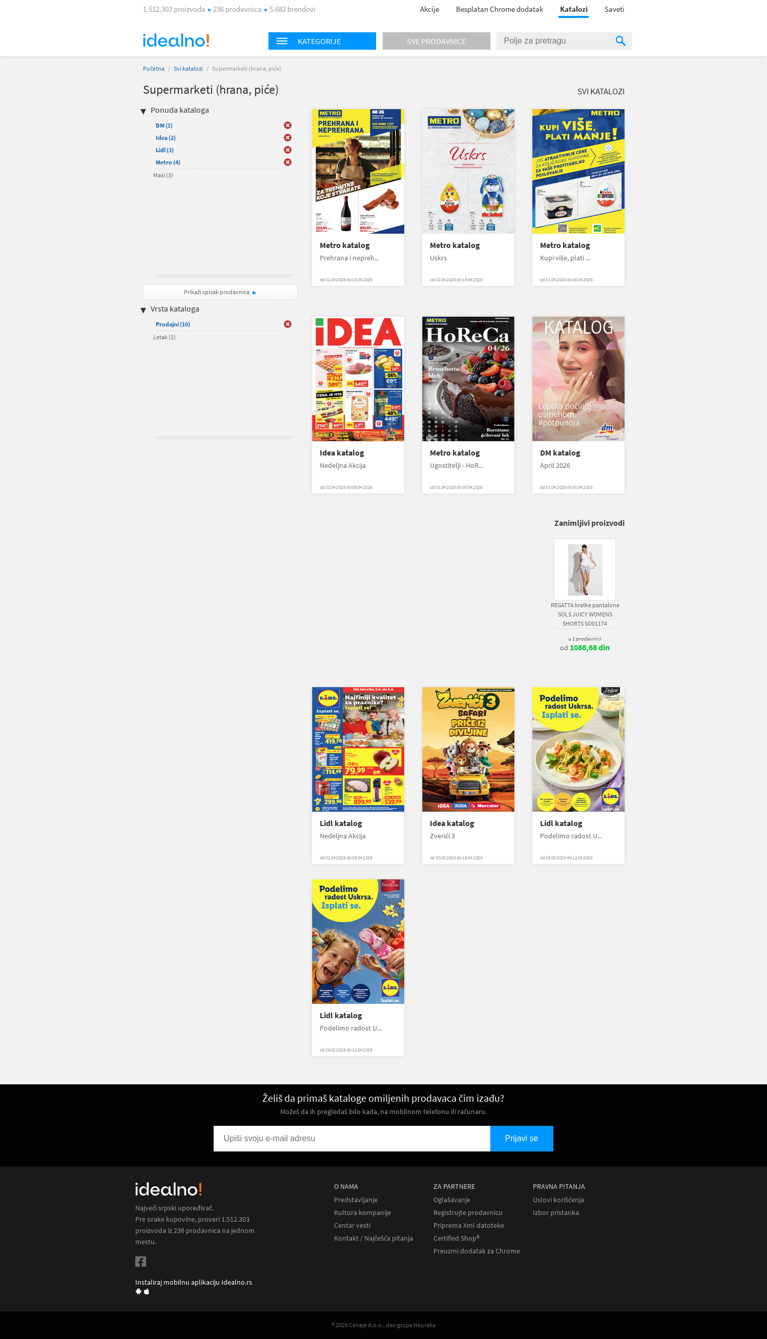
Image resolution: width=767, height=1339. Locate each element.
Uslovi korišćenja (558, 1200)
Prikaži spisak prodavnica (217, 292)
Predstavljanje (356, 1200)
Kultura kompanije (362, 1212)
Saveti (615, 9)
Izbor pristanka (556, 1212)
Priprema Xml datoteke (468, 1225)
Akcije (429, 9)
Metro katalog (345, 245)
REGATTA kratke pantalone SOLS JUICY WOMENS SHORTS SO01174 (585, 614)
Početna (153, 68)
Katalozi (574, 9)
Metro (168, 162)
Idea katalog (342, 453)
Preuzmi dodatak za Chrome (476, 1251)
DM (164, 125)
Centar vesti (352, 1225)
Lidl (165, 150)
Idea (166, 137)
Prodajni (173, 324)
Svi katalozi (188, 68)
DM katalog (560, 453)
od (585, 647)
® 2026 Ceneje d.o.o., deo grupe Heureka (384, 1325)
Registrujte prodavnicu (468, 1212)
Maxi (163, 175)
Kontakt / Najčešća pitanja (373, 1238)
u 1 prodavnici (585, 638)
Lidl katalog (341, 823)
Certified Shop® (456, 1238)
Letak (164, 337)
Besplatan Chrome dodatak (499, 9)
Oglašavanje (451, 1200)
